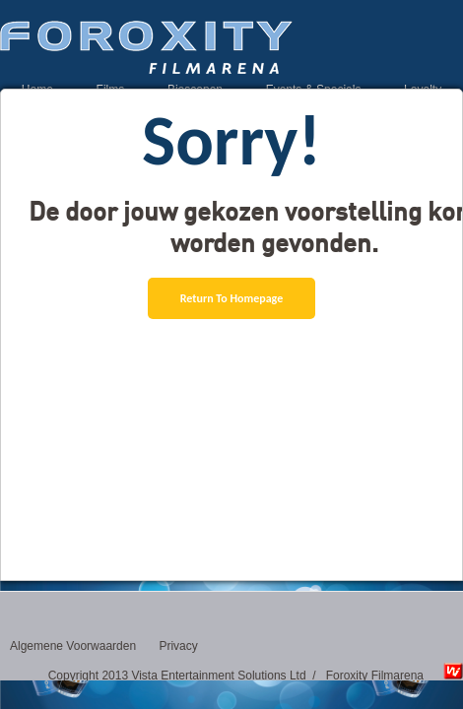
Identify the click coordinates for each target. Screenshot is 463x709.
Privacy (178, 646)
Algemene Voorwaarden (73, 646)
